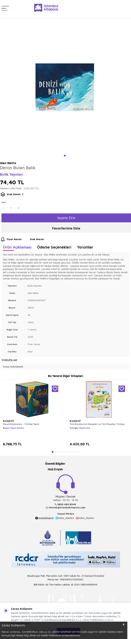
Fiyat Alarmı (11, 239)
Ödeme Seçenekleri (54, 247)
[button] (65, 156)
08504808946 (89, 584)
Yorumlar (85, 247)
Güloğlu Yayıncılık (80, 427)
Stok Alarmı (33, 239)
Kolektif (8, 420)
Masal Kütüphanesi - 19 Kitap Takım (21, 424)
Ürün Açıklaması (17, 247)
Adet (3, 202)
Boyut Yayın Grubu (13, 427)
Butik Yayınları (11, 174)
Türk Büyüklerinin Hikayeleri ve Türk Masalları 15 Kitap (97, 424)
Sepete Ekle (66, 218)
